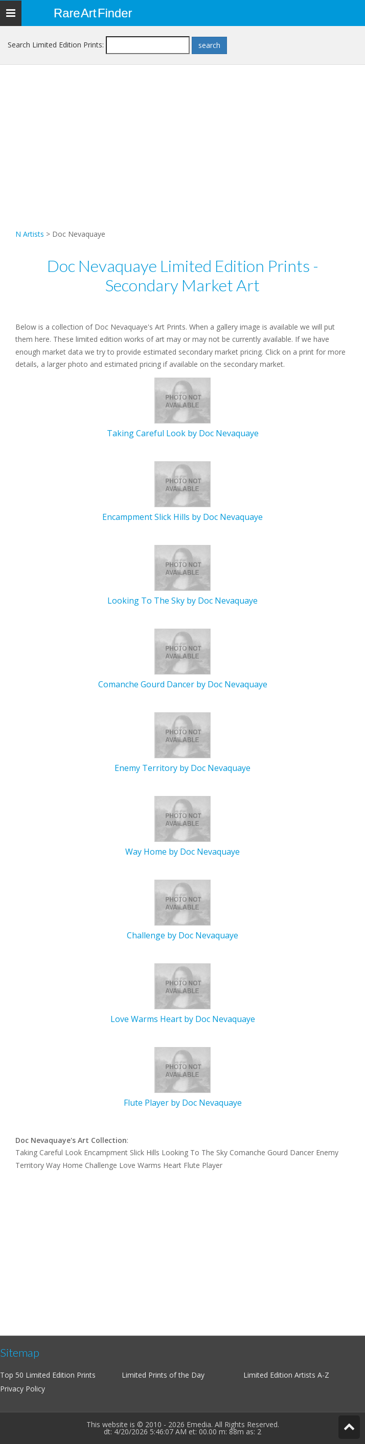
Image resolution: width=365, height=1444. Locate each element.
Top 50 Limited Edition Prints (48, 1375)
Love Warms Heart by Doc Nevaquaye (182, 1019)
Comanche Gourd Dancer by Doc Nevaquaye (182, 684)
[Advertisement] (182, 156)
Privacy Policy (22, 1388)
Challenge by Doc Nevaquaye (182, 935)
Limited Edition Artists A (282, 1375)
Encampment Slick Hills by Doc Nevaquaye (182, 516)
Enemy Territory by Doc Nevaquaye (182, 768)
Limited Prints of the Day (163, 1375)
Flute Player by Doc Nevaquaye (183, 1102)
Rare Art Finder (93, 13)
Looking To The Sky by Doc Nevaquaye (182, 600)
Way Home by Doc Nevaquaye (182, 851)
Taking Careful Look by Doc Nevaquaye (183, 433)
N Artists (29, 234)
